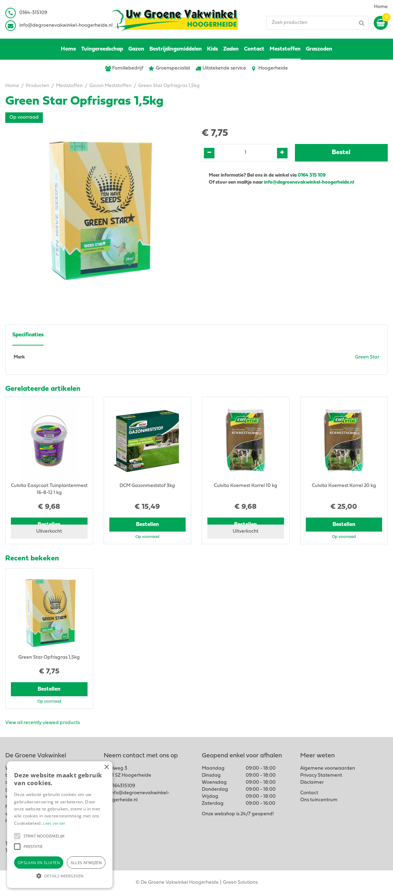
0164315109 (122, 786)
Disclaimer (312, 782)
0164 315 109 (312, 175)
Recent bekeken (32, 558)
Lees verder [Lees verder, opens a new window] (54, 823)
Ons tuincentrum (318, 800)
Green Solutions (240, 882)
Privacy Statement (321, 775)
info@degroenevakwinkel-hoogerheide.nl (65, 25)
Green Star (367, 357)
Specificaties (28, 335)
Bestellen (147, 524)
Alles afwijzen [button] (86, 862)
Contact (309, 793)
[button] (17, 836)
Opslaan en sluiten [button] (39, 862)
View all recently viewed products (42, 722)
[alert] (59, 824)
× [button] (106, 767)
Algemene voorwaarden (327, 768)
